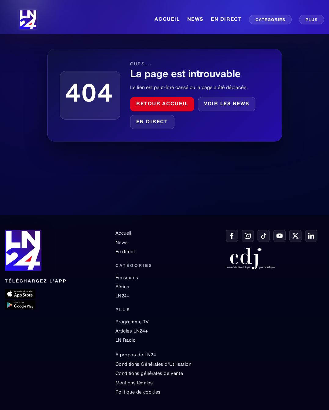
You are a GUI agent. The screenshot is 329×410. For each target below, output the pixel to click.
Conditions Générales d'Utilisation (153, 364)
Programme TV (132, 322)
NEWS (195, 19)
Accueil (123, 233)
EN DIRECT (226, 19)
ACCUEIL (167, 19)
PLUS (311, 19)
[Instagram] (248, 236)
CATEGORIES (270, 19)
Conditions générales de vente (149, 374)
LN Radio (125, 340)
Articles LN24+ (131, 331)
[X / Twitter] (295, 236)
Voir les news (226, 104)
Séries (122, 287)
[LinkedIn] (311, 236)
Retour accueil (162, 104)
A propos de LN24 (135, 355)
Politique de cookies (138, 392)
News (121, 243)
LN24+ (122, 296)
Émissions (126, 278)
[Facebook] (232, 236)
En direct (152, 122)
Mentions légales (134, 383)
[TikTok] (264, 236)
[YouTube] (279, 236)
